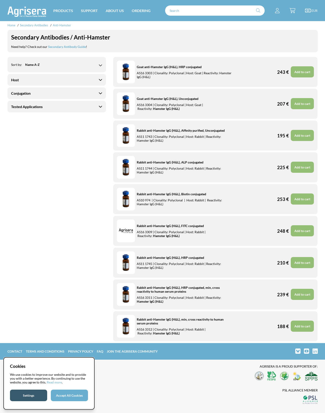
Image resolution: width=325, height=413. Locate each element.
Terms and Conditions (45, 351)
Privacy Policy (80, 351)
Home (11, 25)
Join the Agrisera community (132, 351)
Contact (14, 351)
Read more (54, 382)
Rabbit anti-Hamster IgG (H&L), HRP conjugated (170, 258)
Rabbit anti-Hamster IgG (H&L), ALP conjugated (170, 162)
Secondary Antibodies (34, 25)
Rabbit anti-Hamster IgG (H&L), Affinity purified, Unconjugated (181, 130)
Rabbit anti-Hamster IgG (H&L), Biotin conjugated (171, 194)
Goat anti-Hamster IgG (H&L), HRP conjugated (169, 67)
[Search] (215, 10)
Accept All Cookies (69, 395)
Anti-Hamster (62, 25)
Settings (28, 395)
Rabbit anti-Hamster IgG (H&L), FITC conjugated (170, 226)
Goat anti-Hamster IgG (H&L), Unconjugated (167, 99)
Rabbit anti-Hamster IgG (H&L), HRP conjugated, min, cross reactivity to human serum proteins (178, 289)
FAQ (100, 351)
